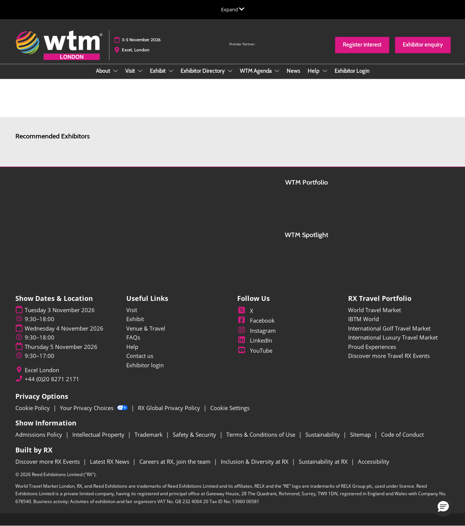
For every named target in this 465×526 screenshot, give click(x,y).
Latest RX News (110, 461)
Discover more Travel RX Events (389, 355)
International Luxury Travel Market (393, 337)
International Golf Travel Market (389, 328)
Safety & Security (195, 434)
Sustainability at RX (324, 461)
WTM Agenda (256, 71)
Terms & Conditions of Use (261, 434)
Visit (130, 71)
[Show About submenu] (115, 71)
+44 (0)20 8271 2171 (52, 379)
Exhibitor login (145, 365)
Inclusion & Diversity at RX (255, 461)
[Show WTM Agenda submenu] (277, 71)
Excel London (42, 370)
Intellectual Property (99, 434)
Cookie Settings (230, 408)
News (293, 71)
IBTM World (363, 319)
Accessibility (373, 461)
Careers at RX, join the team (175, 461)
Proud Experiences (372, 346)
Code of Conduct (402, 434)
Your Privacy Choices (94, 408)
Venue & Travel (145, 328)
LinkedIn (254, 340)
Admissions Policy (39, 434)
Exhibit (158, 71)
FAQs (133, 337)
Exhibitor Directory (203, 71)
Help (314, 71)
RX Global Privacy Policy (170, 408)
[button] (362, 45)
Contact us (139, 355)
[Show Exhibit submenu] (171, 71)
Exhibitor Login (352, 71)
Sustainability (323, 434)
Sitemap (361, 434)
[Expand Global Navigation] (232, 9)
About (103, 71)
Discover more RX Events (48, 461)
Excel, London (136, 50)
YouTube (254, 350)
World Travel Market (374, 310)
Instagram (256, 330)
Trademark (149, 434)
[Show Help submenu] (325, 71)
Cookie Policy (33, 408)
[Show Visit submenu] (140, 71)
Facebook (256, 320)
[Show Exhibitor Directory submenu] (230, 71)
